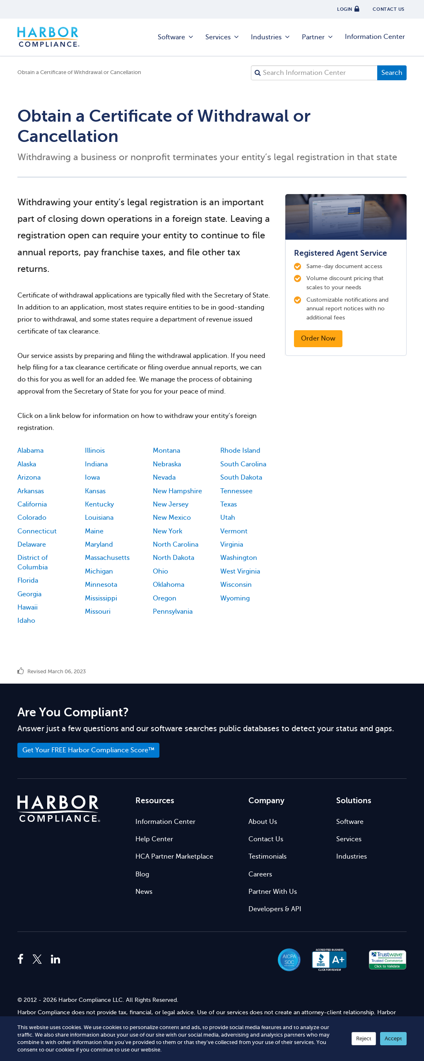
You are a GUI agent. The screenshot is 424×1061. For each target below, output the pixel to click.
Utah (227, 517)
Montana (166, 450)
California (32, 504)
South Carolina (243, 464)
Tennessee (236, 491)
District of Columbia (32, 562)
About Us (262, 822)
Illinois (95, 450)
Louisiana (99, 517)
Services (222, 37)
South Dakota (241, 477)
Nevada (164, 477)
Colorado (31, 517)
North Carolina (175, 544)
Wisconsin (236, 584)
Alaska (26, 464)
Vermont (234, 531)
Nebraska (167, 464)
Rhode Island (240, 450)
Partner (318, 37)
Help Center (154, 839)
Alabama (30, 450)
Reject (363, 1038)
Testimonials (267, 856)
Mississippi (101, 598)
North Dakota (173, 558)
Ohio (160, 571)
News (143, 891)
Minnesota (101, 584)
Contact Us (265, 839)
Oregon (164, 598)
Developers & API (274, 909)
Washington (238, 558)
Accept (393, 1038)
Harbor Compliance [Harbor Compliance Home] (48, 37)
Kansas (95, 491)
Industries (271, 37)
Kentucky (99, 504)
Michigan (99, 571)
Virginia (231, 544)
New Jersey (170, 504)
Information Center (375, 37)
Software (176, 37)
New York (167, 531)
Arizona (29, 477)
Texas (228, 504)
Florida (27, 580)
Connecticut (37, 531)
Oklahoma (168, 584)
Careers (260, 874)
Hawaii (27, 607)
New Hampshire (177, 491)
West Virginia (240, 571)
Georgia (29, 594)
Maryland (99, 544)
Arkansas (30, 491)
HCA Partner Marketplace (174, 856)
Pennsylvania (173, 611)
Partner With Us (272, 891)
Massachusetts (107, 558)
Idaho (26, 620)
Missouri (98, 611)
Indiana (96, 464)
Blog (142, 874)
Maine (94, 531)
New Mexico (172, 517)
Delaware (31, 544)
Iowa (92, 477)
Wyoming (235, 598)
